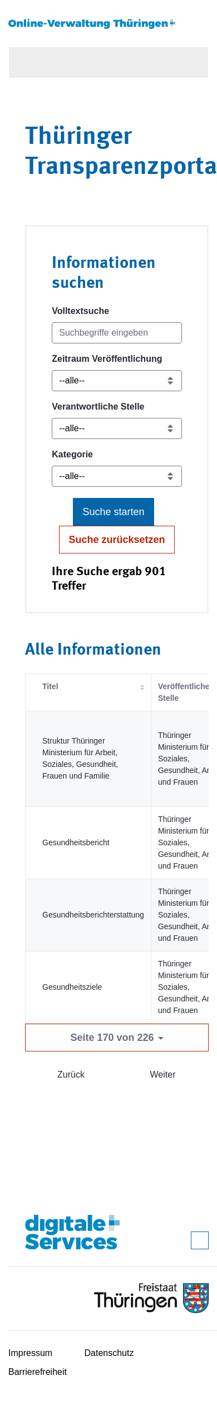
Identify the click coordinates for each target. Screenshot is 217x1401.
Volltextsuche (80, 311)
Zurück (71, 1074)
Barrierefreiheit (37, 1372)
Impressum (30, 1353)
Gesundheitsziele (72, 987)
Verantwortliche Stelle (98, 406)
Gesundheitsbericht (76, 842)
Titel (50, 686)
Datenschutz (109, 1353)
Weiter (163, 1074)
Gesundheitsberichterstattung (93, 914)
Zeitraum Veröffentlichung (107, 358)
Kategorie (72, 454)
